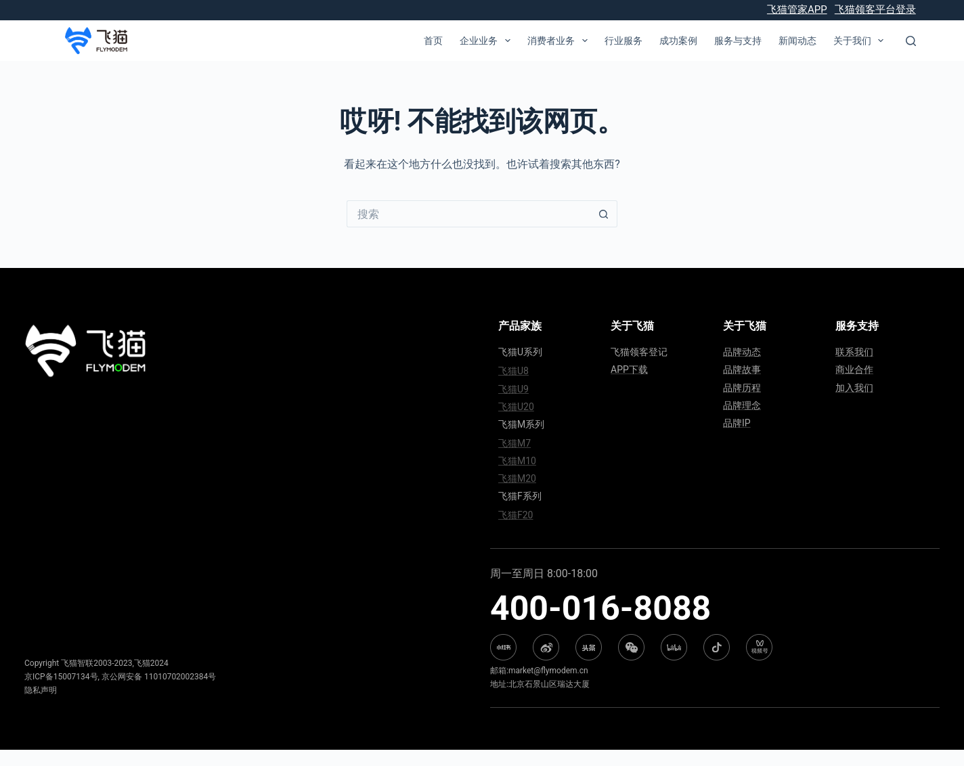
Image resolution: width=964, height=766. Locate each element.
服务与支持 (738, 40)
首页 (433, 40)
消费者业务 (560, 40)
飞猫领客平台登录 (875, 9)
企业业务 (488, 40)
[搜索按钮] (603, 213)
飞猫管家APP (797, 9)
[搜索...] (468, 213)
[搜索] (911, 41)
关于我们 (861, 40)
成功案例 (678, 40)
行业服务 (623, 40)
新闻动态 (797, 40)
